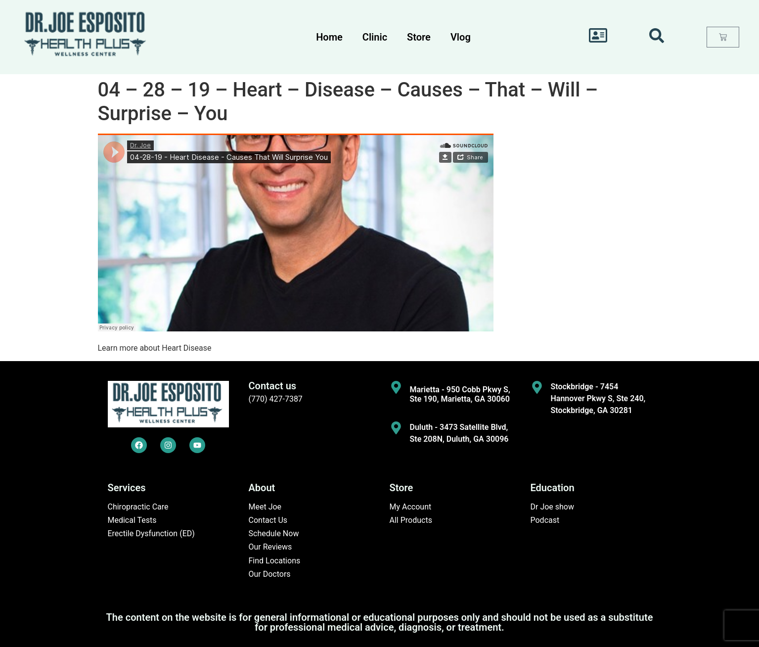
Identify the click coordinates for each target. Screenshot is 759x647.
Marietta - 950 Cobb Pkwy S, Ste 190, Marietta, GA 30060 (460, 394)
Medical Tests (132, 520)
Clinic (374, 37)
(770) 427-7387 (276, 399)
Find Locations (275, 560)
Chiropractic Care (138, 506)
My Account (411, 506)
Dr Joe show (553, 506)
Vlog (460, 37)
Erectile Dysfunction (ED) (151, 533)
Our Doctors (270, 574)
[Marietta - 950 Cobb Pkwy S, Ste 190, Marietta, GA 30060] (396, 387)
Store (419, 37)
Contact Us (268, 520)
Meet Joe (265, 506)
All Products (411, 520)
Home (329, 37)
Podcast (545, 520)
